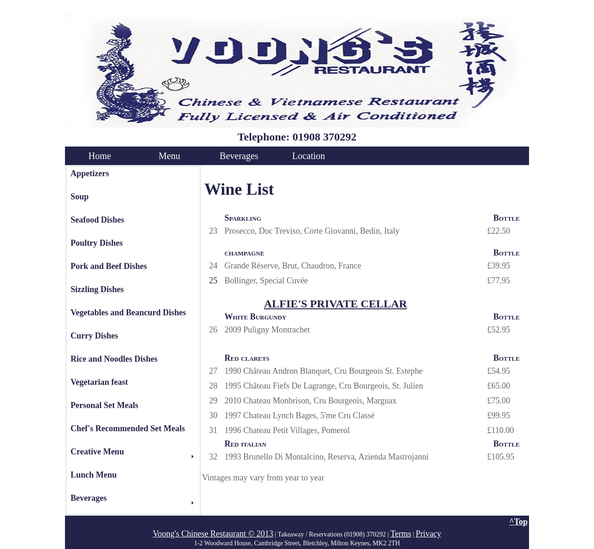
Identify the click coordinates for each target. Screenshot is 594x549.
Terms (400, 533)
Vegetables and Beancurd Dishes (128, 312)
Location (308, 156)
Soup (80, 196)
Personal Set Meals (104, 405)
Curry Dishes (94, 335)
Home (100, 156)
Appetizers (90, 173)
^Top (518, 521)
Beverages (239, 156)
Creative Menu (97, 451)
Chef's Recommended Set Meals (128, 428)
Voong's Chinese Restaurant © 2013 (213, 533)
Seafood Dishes (97, 219)
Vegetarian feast (99, 382)
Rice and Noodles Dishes (114, 359)
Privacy (428, 533)
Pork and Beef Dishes (109, 266)
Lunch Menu (94, 474)
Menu (170, 156)
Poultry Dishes (97, 243)
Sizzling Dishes (97, 289)
